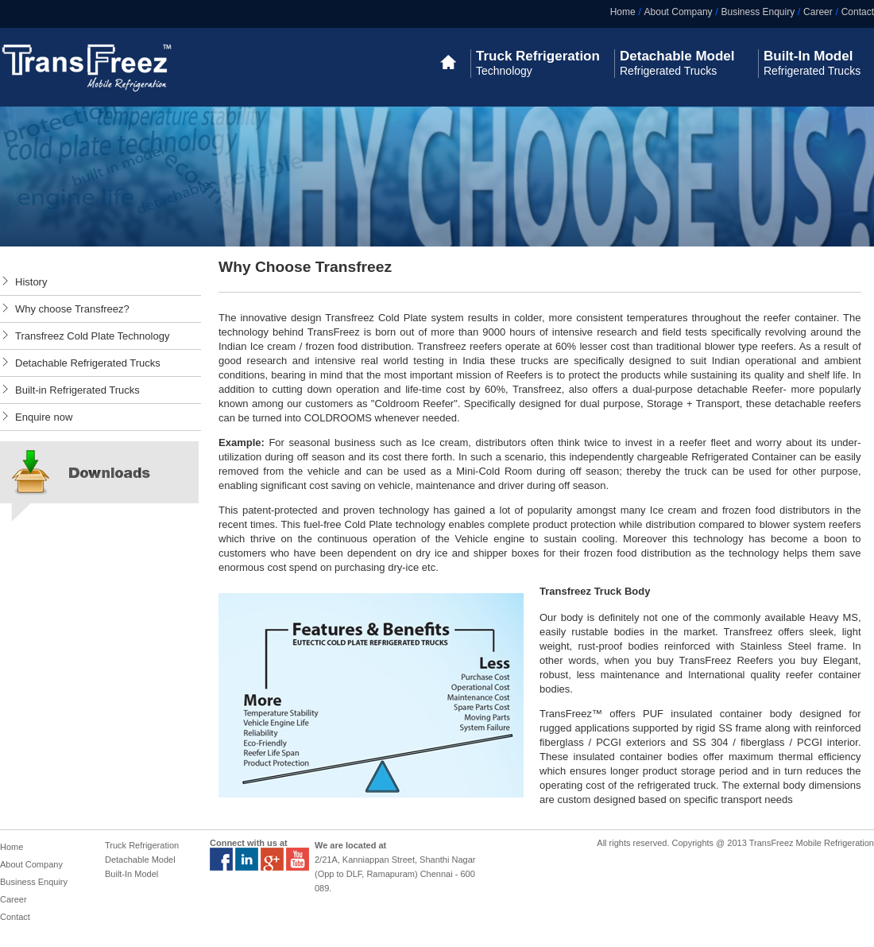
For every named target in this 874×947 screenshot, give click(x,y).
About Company (678, 11)
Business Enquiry (758, 11)
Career (818, 11)
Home (623, 11)
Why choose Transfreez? (72, 309)
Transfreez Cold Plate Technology (92, 336)
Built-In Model (131, 874)
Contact (857, 11)
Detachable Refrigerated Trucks (87, 363)
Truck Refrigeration (142, 845)
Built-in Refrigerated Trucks (77, 390)
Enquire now (43, 417)
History (31, 282)
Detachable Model (140, 859)
